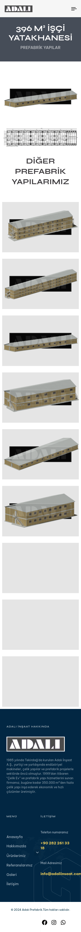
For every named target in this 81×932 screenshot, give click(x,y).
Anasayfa (14, 839)
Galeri (11, 876)
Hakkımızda (16, 848)
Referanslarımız (19, 867)
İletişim (12, 886)
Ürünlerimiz (23, 857)
